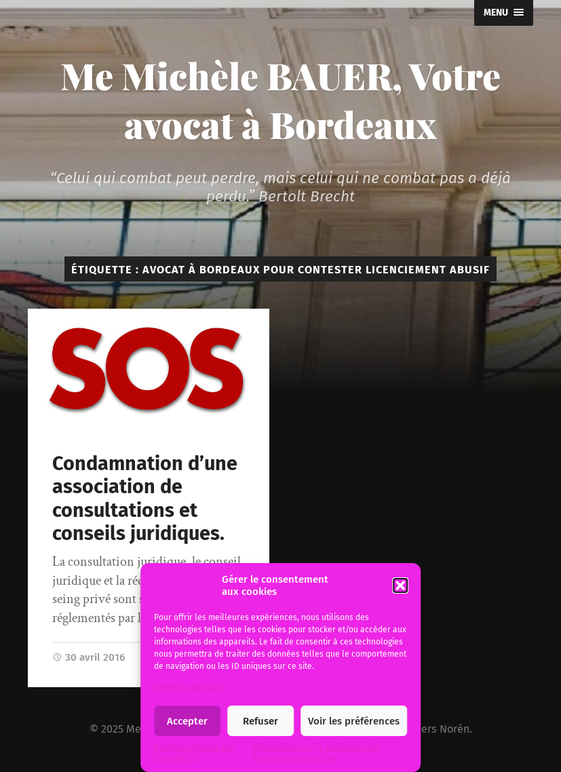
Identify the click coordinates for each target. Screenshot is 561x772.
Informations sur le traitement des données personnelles (316, 752)
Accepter (187, 721)
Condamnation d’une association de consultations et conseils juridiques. (144, 499)
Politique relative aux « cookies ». (194, 752)
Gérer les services (188, 687)
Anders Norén (435, 728)
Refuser (260, 721)
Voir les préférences (354, 721)
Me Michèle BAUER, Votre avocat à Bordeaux (280, 100)
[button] (400, 585)
